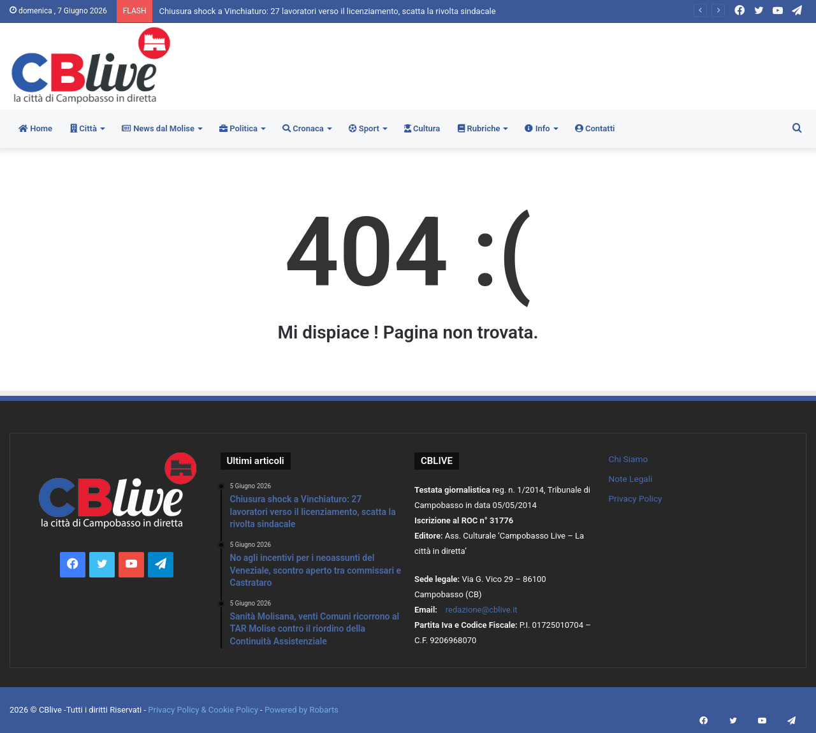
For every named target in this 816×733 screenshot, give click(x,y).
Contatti (595, 128)
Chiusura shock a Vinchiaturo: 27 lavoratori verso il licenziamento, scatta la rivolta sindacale (327, 11)
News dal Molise (158, 128)
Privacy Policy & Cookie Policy (204, 710)
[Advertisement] (544, 64)
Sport (364, 128)
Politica (238, 128)
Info (537, 128)
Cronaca (303, 128)
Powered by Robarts (302, 710)
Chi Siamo (628, 459)
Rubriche (479, 128)
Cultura (422, 128)
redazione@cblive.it (482, 609)
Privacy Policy (635, 498)
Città (83, 128)
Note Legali (631, 479)
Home (35, 128)
